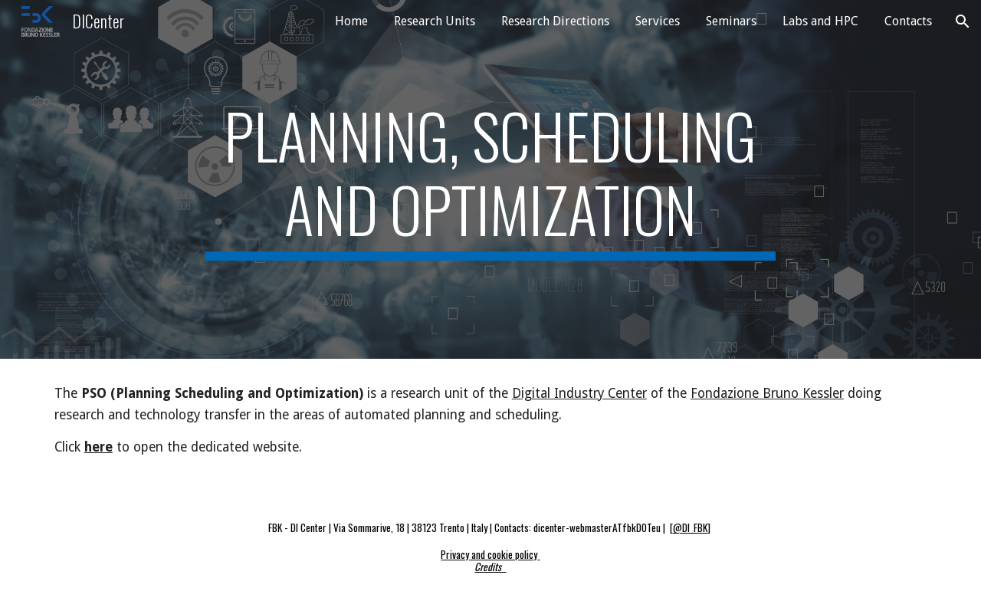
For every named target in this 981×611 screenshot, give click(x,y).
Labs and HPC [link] (820, 21)
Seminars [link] (731, 21)
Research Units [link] (434, 21)
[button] (962, 21)
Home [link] (351, 21)
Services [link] (657, 21)
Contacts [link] (908, 21)
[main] (490, 179)
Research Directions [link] (555, 21)
